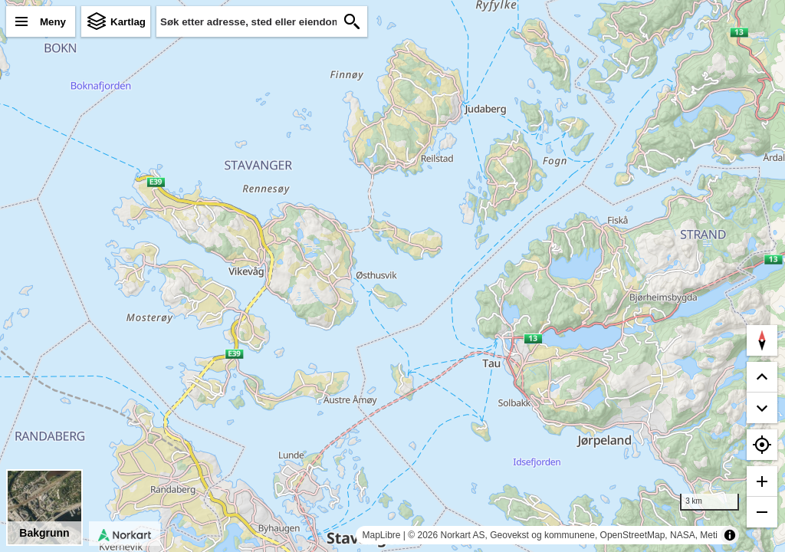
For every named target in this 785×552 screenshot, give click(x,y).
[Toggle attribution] (730, 535)
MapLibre (381, 535)
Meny (53, 22)
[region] (392, 276)
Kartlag (128, 22)
